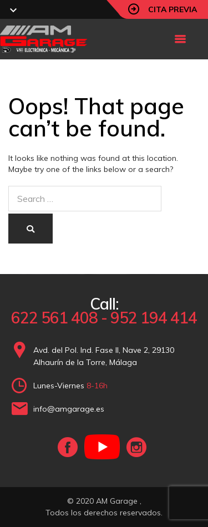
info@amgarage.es (68, 409)
